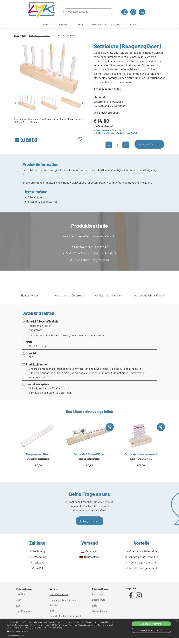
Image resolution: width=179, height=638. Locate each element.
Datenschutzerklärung (53, 628)
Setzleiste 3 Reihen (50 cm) (89, 454)
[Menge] (117, 145)
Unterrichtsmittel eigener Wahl (65, 616)
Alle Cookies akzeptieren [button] (151, 624)
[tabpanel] (89, 35)
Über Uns (20, 594)
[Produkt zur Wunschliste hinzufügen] (80, 139)
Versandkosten (105, 126)
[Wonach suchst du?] (88, 11)
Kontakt (54, 605)
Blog (18, 605)
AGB (94, 605)
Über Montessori (24, 611)
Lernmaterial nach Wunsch (63, 600)
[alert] (89, 628)
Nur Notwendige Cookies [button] (151, 630)
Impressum (98, 594)
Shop (24, 35)
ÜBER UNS (63, 24)
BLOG (133, 24)
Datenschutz (98, 599)
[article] (38, 448)
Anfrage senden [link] (89, 521)
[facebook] (130, 595)
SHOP (81, 24)
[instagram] (138, 595)
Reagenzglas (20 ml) (38, 454)
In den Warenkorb (149, 144)
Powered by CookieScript (15, 635)
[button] (60, 631)
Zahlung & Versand (59, 594)
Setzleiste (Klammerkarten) (141, 454)
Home (16, 35)
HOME (46, 24)
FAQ (52, 610)
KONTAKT (115, 24)
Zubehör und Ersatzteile (39, 35)
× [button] (177, 621)
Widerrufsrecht (100, 610)
